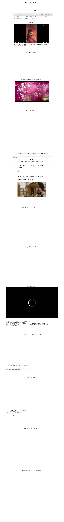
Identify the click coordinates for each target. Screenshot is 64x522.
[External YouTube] (32, 127)
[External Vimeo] (32, 302)
